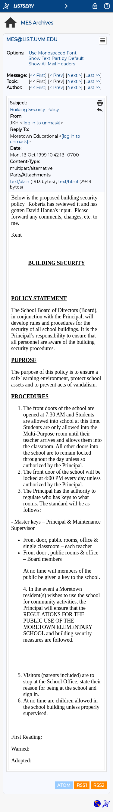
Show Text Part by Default (56, 58)
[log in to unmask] (41, 123)
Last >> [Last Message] (92, 75)
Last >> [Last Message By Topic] (92, 81)
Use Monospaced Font (53, 53)
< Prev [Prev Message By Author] (56, 87)
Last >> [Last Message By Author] (92, 87)
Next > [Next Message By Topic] (74, 81)
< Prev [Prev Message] (56, 75)
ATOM (64, 785)
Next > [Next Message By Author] (74, 87)
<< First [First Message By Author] (37, 87)
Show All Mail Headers (52, 64)
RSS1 (82, 785)
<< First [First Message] (37, 75)
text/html (68, 181)
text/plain (19, 181)
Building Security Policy (34, 109)
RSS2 (98, 785)
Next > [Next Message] (74, 75)
